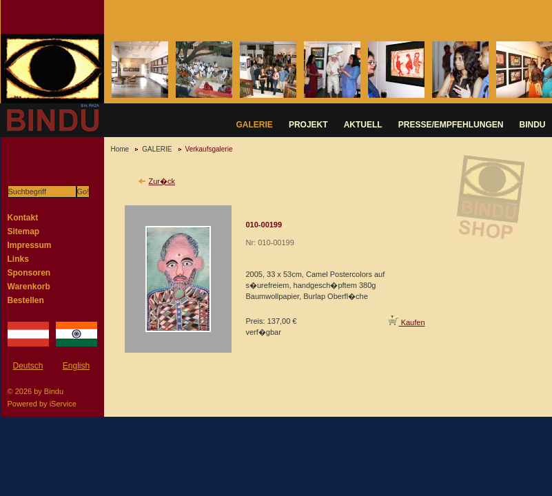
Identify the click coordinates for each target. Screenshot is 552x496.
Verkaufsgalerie (209, 149)
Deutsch (27, 366)
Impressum (30, 245)
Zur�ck (162, 181)
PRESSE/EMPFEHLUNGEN (451, 125)
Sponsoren (29, 273)
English (76, 366)
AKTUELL (363, 125)
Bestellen (26, 300)
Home (120, 149)
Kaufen (407, 322)
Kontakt (23, 218)
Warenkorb (29, 286)
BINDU (533, 125)
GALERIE (254, 125)
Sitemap (24, 231)
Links (18, 259)
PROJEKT (308, 125)
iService (63, 404)
